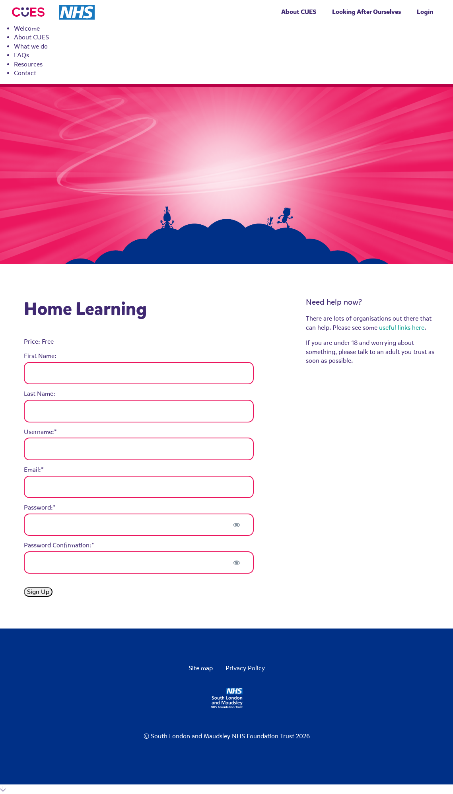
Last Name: (39, 394)
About (298, 12)
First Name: (40, 356)
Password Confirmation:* (59, 545)
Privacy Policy (245, 668)
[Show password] (236, 525)
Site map (201, 668)
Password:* (40, 508)
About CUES (31, 37)
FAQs (21, 55)
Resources (28, 64)
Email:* (34, 470)
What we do (31, 47)
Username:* (40, 432)
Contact (25, 73)
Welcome (27, 29)
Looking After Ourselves (366, 12)
